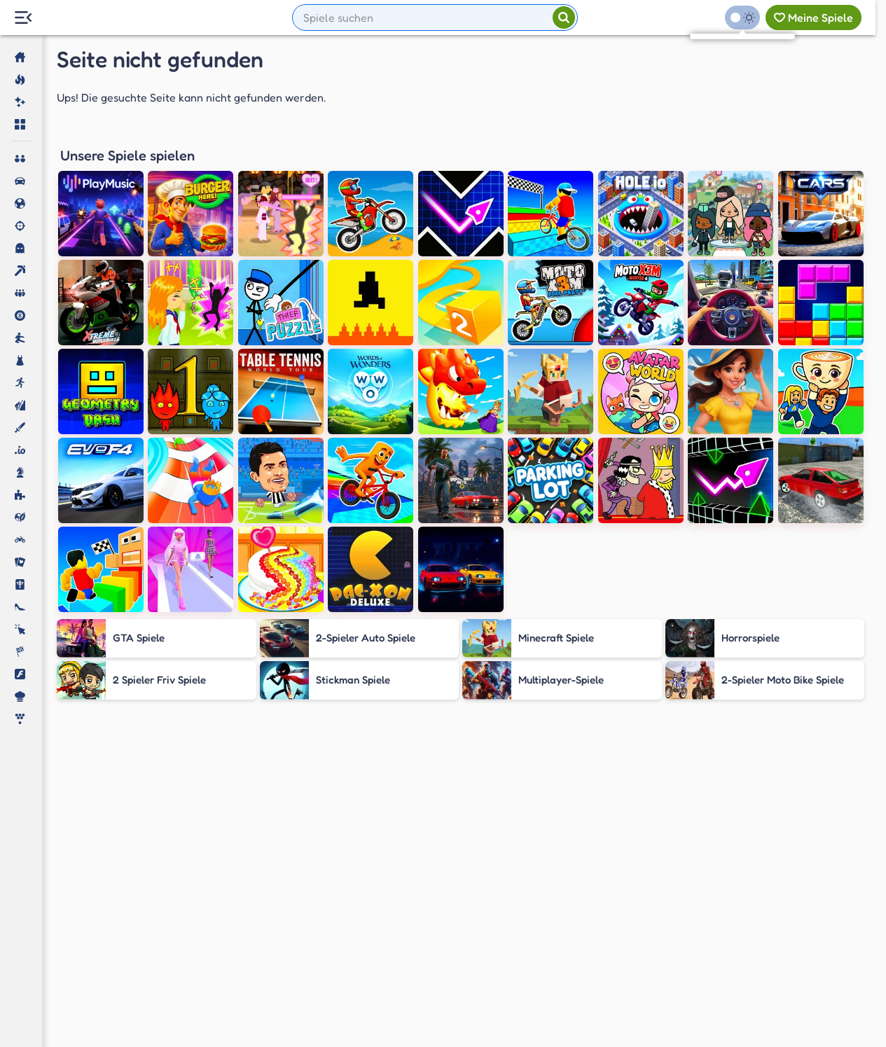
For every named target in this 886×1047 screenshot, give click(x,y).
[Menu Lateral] (23, 18)
